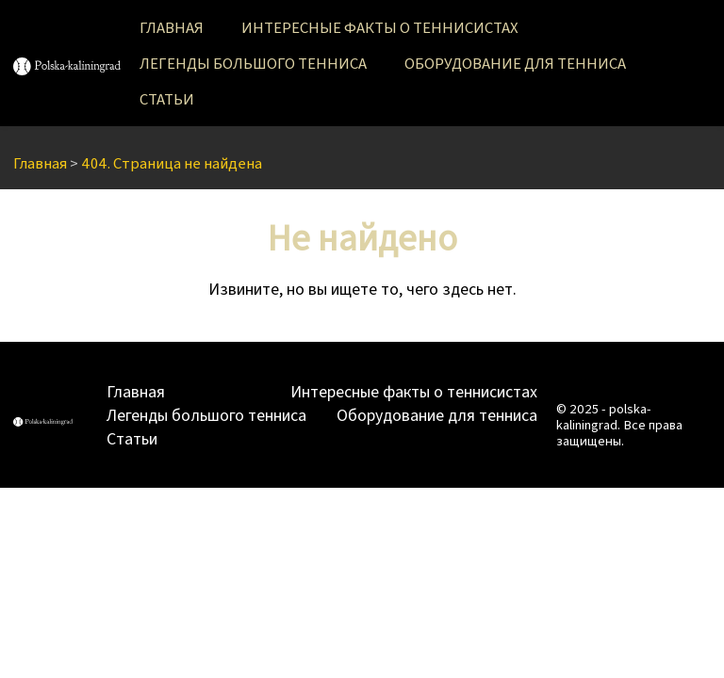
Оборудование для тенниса (515, 63)
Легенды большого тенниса (253, 63)
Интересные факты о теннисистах (379, 27)
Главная (172, 27)
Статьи (167, 98)
